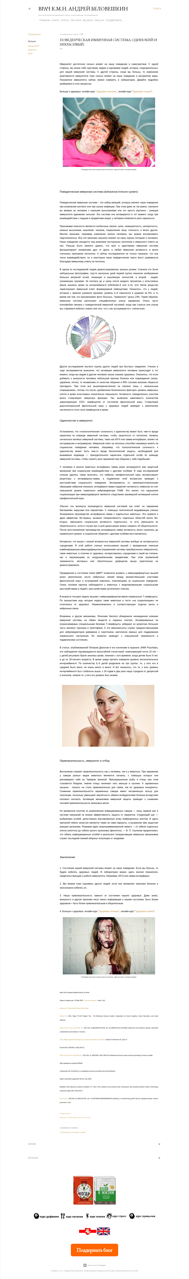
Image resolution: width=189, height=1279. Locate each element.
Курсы (64, 20)
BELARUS (87, 20)
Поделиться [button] (34, 34)
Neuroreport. (64, 1098)
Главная (43, 20)
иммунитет (33, 46)
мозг (30, 53)
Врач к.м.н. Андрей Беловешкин (83, 8)
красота (32, 49)
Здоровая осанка (142, 91)
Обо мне (74, 20)
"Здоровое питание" (106, 91)
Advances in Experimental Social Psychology (74, 1008)
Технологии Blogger (94, 1265)
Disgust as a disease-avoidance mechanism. (91, 1039)
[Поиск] (157, 8)
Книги (54, 20)
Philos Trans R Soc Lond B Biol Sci (71, 1055)
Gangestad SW (72, 1039)
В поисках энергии (90, 1000)
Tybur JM (63, 1039)
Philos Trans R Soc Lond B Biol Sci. (71, 1028)
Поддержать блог (94, 1250)
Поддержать (113, 20)
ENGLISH (98, 20)
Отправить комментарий (73, 1132)
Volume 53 (63, 1016)
